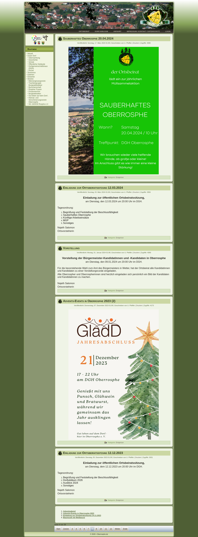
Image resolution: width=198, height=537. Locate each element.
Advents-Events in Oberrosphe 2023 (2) (89, 301)
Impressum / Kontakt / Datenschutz (143, 31)
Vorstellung (71, 248)
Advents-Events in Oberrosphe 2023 (78, 513)
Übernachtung (34, 58)
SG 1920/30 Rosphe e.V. (38, 104)
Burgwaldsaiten (35, 94)
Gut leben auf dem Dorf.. (38, 96)
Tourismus (31, 73)
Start (58, 529)
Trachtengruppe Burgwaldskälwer (35, 84)
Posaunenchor (34, 91)
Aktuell (30, 54)
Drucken (136, 43)
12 (111, 529)
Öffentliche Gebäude (37, 64)
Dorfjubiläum (101, 31)
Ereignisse (120, 177)
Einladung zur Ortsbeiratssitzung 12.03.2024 (93, 187)
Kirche (31, 70)
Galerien (30, 75)
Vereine (30, 79)
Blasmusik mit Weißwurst (74, 518)
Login (167, 31)
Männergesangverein (37, 81)
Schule (31, 62)
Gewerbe (31, 77)
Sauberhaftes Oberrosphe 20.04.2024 (88, 38)
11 (106, 529)
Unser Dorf (31, 56)
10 (101, 529)
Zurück (66, 529)
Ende (125, 529)
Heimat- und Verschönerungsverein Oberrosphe (37, 100)
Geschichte (33, 60)
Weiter (117, 529)
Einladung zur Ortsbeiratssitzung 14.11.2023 (82, 515)
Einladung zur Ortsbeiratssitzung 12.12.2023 (93, 453)
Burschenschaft (35, 87)
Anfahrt (117, 31)
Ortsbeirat (84, 31)
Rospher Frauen (35, 89)
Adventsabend (69, 511)
